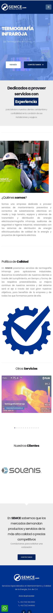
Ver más (13, 65)
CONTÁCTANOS (35, 65)
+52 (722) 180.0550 (26, 602)
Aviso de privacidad (26, 596)
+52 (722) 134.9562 (26, 605)
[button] (15, 428)
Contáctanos (26, 557)
